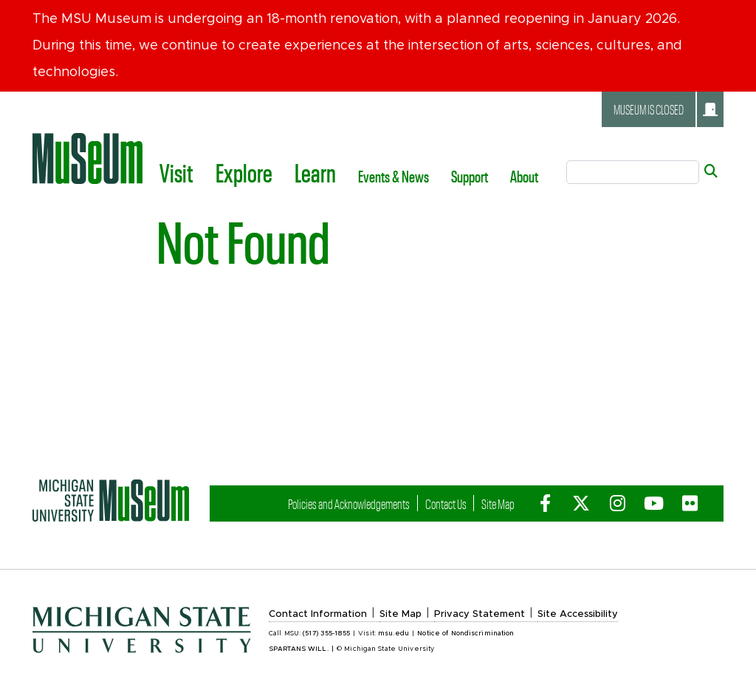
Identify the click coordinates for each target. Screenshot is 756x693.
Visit (176, 172)
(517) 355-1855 (326, 633)
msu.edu (393, 633)
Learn (315, 172)
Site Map (498, 503)
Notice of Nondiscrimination (465, 633)
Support (469, 175)
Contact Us (446, 503)
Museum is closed (666, 109)
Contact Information (318, 614)
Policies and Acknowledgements (349, 503)
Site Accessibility (577, 614)
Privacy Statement (479, 614)
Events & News (393, 175)
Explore (244, 172)
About (524, 175)
